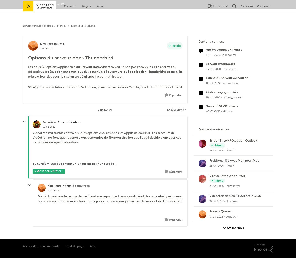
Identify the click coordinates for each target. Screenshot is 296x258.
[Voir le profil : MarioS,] (202, 144)
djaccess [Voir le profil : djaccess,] (231, 201)
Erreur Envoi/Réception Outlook (233, 141)
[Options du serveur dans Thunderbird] (49, 127)
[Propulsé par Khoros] (263, 248)
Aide (93, 246)
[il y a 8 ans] (213, 111)
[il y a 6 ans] (213, 69)
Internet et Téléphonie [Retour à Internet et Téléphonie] (83, 25)
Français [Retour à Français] (61, 25)
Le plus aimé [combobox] (177, 110)
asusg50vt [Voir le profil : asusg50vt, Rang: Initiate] (230, 69)
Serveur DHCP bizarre (222, 106)
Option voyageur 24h (222, 92)
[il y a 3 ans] (213, 97)
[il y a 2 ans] (213, 55)
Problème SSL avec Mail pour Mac (234, 161)
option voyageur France (224, 50)
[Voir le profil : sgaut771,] (202, 214)
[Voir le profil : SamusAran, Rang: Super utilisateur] (37, 124)
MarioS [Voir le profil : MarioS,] (231, 150)
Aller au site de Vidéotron (42, 4)
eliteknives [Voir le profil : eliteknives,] (233, 186)
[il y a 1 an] (213, 83)
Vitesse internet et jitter (227, 176)
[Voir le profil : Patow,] (202, 163)
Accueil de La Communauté (41, 246)
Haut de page (75, 246)
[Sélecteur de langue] (218, 15)
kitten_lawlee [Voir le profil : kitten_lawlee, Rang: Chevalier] (232, 97)
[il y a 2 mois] (216, 150)
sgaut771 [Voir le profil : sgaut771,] (231, 216)
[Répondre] (173, 95)
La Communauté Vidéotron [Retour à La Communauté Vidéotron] (38, 25)
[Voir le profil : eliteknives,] (202, 179)
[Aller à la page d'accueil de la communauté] (39, 15)
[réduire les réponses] (24, 121)
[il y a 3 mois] (216, 201)
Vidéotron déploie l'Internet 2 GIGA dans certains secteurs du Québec (235, 196)
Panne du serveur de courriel (227, 78)
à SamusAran (81, 185)
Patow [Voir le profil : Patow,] (231, 165)
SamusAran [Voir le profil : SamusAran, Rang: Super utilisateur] (50, 122)
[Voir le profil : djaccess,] (202, 199)
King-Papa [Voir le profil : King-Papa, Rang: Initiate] (46, 43)
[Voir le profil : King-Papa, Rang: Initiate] (33, 46)
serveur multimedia (221, 64)
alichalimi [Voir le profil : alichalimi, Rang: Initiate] (229, 55)
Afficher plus (233, 228)
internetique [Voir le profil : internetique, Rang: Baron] (231, 83)
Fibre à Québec (220, 211)
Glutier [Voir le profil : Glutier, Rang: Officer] (227, 111)
